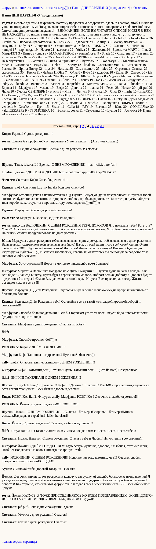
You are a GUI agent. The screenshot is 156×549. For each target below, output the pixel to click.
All (102, 126)
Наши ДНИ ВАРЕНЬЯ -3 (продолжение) (101, 8)
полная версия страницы (19, 541)
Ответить (140, 8)
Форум (6, 8)
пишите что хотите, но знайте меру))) (42, 8)
